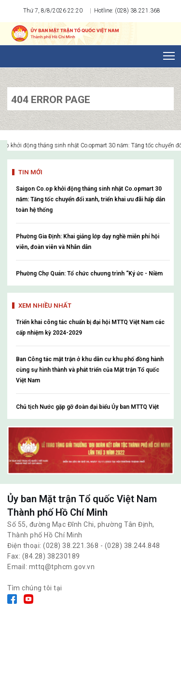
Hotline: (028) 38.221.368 (126, 10)
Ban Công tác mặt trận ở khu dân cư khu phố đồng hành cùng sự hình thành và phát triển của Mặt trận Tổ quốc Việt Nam (90, 370)
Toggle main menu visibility (169, 53)
